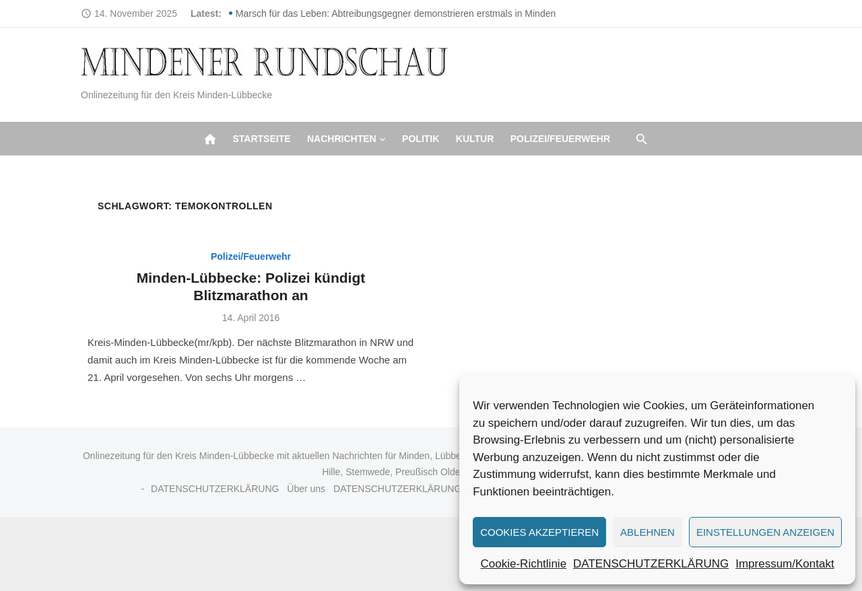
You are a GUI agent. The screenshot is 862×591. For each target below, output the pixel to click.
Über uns (306, 488)
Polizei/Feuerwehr (560, 138)
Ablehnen (647, 532)
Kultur (475, 138)
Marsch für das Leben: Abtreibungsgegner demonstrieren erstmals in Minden (396, 13)
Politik (420, 138)
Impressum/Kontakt (784, 563)
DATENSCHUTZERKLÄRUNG (651, 563)
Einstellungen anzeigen (765, 532)
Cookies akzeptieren (539, 532)
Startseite (261, 138)
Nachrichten (341, 138)
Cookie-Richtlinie (524, 563)
